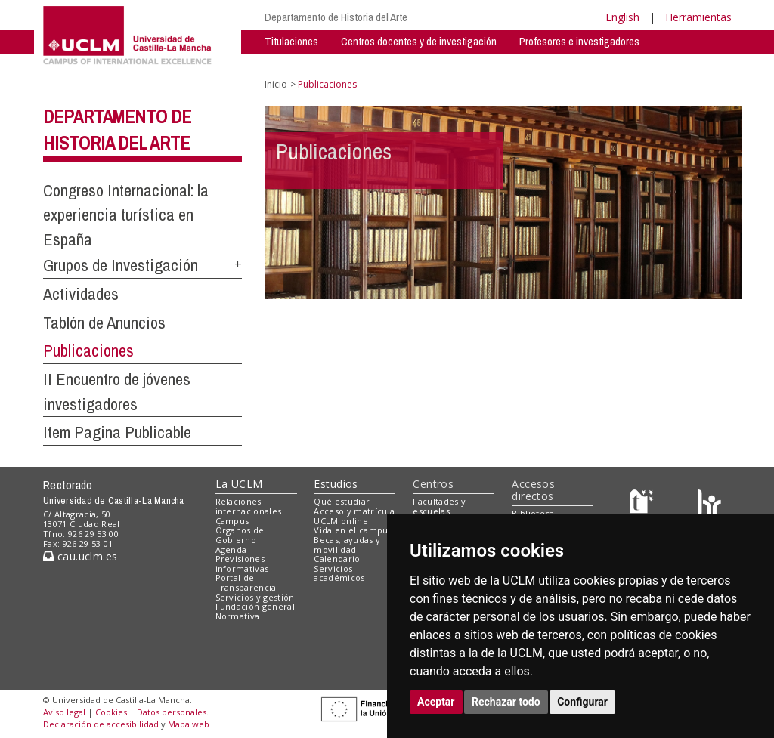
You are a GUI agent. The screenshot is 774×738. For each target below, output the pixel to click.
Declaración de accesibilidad (101, 724)
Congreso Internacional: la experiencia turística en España (126, 215)
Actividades (416, 64)
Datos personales (171, 712)
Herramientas (698, 17)
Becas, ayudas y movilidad (347, 544)
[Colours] (709, 505)
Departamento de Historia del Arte (336, 17)
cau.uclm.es (80, 556)
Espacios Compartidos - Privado (533, 64)
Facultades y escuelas (439, 506)
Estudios (336, 484)
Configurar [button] (582, 702)
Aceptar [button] (436, 702)
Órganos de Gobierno (240, 534)
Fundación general (255, 606)
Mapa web (188, 724)
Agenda (231, 549)
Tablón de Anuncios (104, 322)
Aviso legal (64, 712)
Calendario (337, 558)
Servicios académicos (339, 573)
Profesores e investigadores (579, 41)
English (622, 17)
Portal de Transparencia (246, 582)
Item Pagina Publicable (117, 432)
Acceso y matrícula (354, 511)
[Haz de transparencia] (644, 505)
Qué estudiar (342, 501)
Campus (232, 520)
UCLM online (341, 520)
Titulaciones (291, 41)
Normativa (237, 616)
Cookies (111, 712)
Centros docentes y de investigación (419, 41)
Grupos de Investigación (317, 64)
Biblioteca (533, 513)
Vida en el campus (353, 530)
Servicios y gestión (255, 597)
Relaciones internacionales (248, 506)
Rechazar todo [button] (506, 702)
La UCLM (239, 484)
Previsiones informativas (242, 563)
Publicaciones (88, 350)
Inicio (276, 84)
